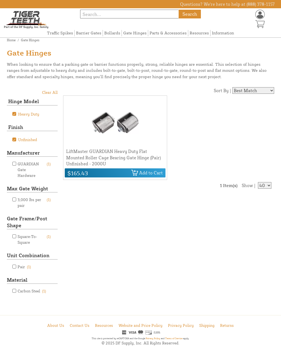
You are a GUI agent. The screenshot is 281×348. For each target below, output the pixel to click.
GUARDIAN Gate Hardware (34, 169)
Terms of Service (173, 338)
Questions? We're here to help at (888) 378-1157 (227, 4)
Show (247, 185)
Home (11, 40)
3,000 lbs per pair (34, 202)
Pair (24, 267)
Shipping (207, 325)
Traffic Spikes (60, 32)
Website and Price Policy (140, 325)
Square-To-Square (34, 239)
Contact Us (79, 325)
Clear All (50, 92)
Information (223, 32)
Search (189, 14)
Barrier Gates (88, 32)
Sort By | (222, 90)
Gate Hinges (135, 32)
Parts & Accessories (168, 32)
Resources (199, 32)
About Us (55, 325)
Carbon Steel (32, 291)
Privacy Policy (181, 325)
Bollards (112, 32)
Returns (227, 325)
